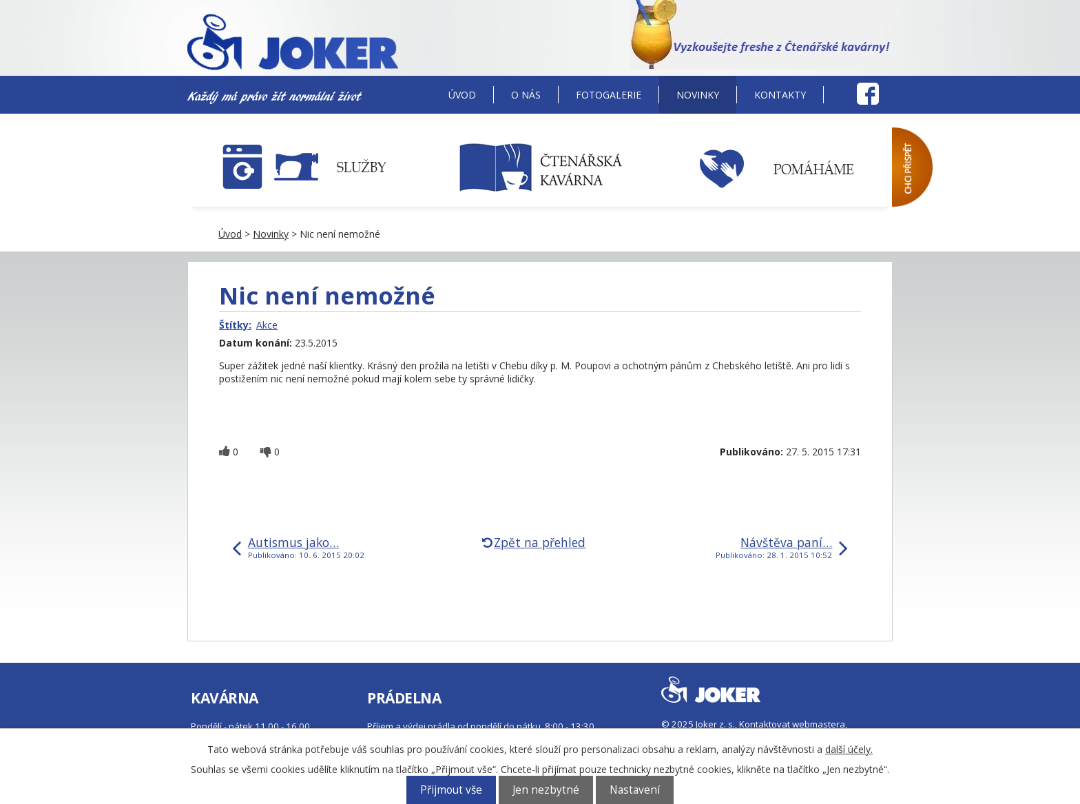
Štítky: (235, 324)
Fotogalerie (608, 94)
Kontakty (780, 94)
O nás (526, 94)
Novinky (697, 94)
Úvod (462, 94)
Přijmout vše (451, 790)
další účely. (849, 749)
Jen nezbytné (545, 790)
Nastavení (635, 790)
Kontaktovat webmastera (792, 724)
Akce (267, 324)
